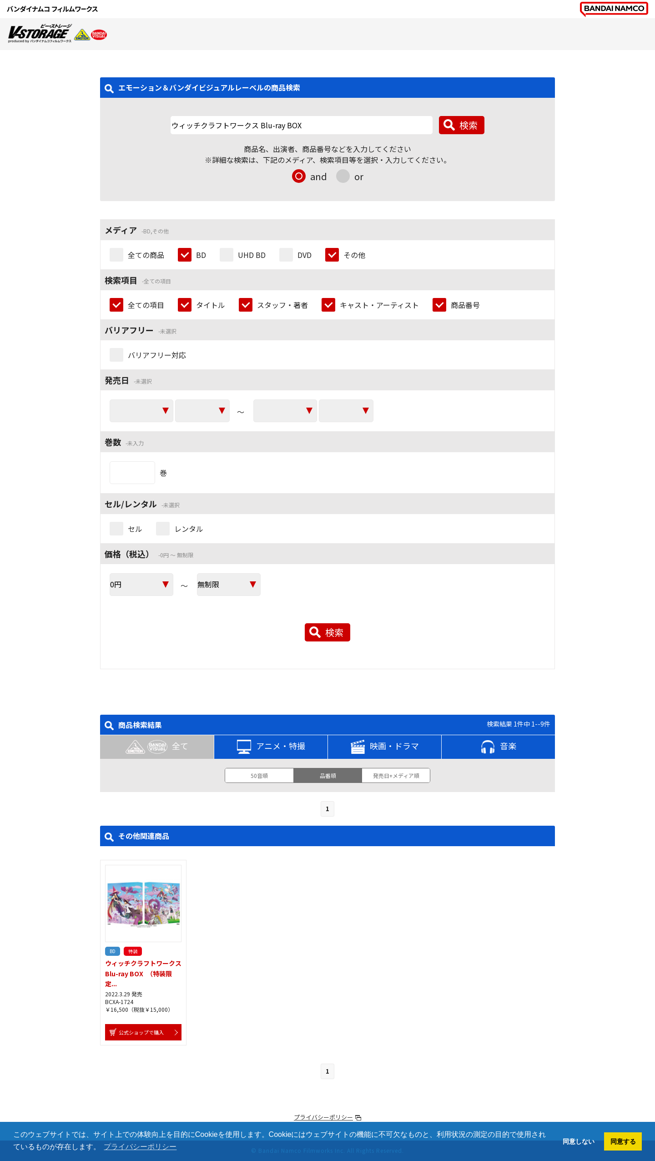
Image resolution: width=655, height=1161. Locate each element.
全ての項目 (146, 304)
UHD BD (252, 254)
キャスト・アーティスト (379, 304)
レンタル (188, 528)
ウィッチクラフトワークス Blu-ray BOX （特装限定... (146, 973)
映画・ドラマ (385, 747)
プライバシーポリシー (323, 1117)
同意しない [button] (579, 1141)
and (318, 176)
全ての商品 (146, 254)
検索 (468, 124)
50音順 (259, 775)
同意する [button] (623, 1141)
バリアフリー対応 (157, 354)
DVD (304, 254)
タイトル (210, 304)
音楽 (498, 747)
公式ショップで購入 (141, 1032)
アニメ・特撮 (271, 747)
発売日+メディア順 (396, 775)
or (358, 176)
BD (201, 254)
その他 (354, 254)
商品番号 (465, 304)
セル (135, 528)
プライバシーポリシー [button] (140, 1147)
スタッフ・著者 (282, 304)
